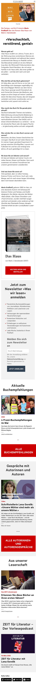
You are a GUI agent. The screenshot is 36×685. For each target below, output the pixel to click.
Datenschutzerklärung (15, 359)
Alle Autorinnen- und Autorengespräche (18, 544)
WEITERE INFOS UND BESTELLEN (18, 270)
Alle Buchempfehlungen (18, 450)
